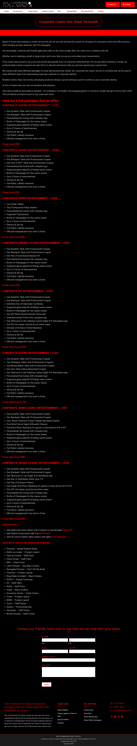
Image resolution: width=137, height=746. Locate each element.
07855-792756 (92, 33)
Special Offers (63, 720)
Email (72, 648)
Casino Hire (88, 710)
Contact (60, 723)
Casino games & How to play (67, 714)
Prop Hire (87, 713)
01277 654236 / (79, 33)
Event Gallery (62, 710)
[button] (112, 4)
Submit (46, 684)
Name (45, 637)
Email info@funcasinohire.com (52, 33)
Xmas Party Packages (92, 720)
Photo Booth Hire (91, 717)
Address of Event (48, 656)
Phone (44, 648)
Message (46, 665)
